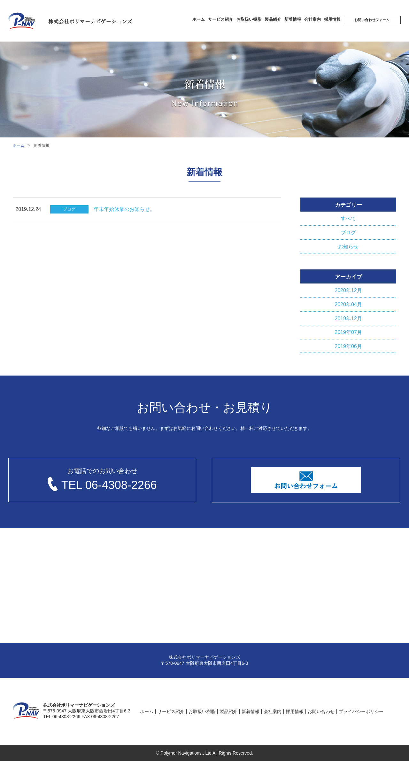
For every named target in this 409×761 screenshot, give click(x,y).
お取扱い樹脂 (248, 19)
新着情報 (292, 19)
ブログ (348, 232)
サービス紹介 (220, 19)
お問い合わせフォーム (372, 20)
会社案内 (312, 19)
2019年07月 (348, 332)
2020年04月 (348, 304)
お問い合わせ (321, 711)
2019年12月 (348, 318)
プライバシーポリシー (361, 711)
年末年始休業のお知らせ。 (124, 209)
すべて (348, 218)
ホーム (198, 19)
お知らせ (348, 246)
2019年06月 (348, 346)
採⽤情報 (332, 19)
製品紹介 (273, 19)
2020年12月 (348, 290)
